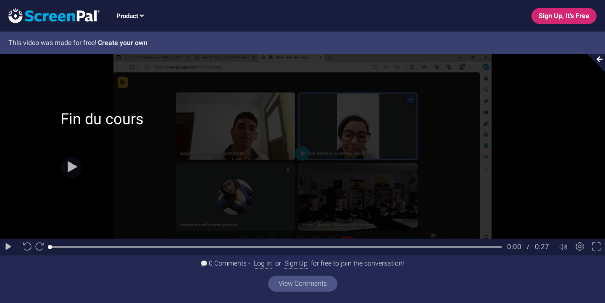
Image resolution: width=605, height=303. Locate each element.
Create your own (122, 43)
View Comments (303, 283)
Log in (263, 263)
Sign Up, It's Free (564, 16)
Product (130, 16)
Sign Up (296, 263)
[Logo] (50, 15)
